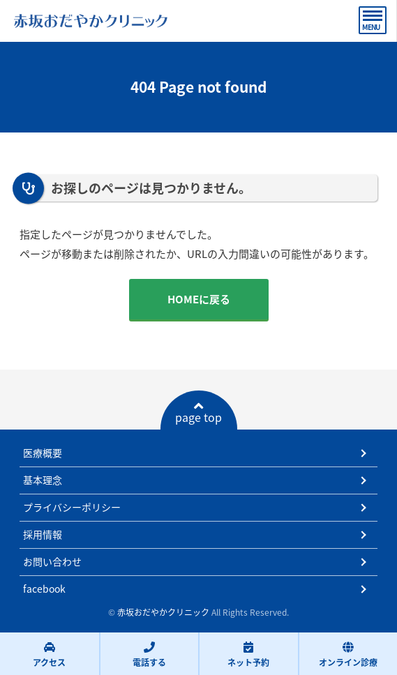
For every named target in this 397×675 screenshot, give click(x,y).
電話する (149, 655)
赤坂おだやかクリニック (163, 612)
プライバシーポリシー (72, 507)
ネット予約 (248, 655)
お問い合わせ (52, 561)
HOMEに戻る (198, 299)
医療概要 (42, 453)
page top (198, 412)
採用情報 (42, 534)
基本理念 (42, 480)
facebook (44, 589)
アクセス (49, 655)
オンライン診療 (348, 655)
